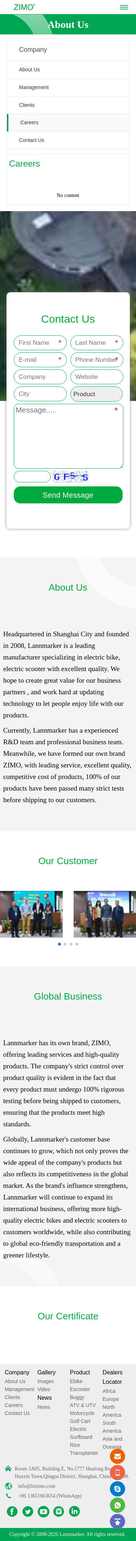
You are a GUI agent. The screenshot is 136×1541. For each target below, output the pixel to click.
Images (45, 1381)
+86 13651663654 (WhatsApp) (50, 1496)
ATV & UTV (83, 1405)
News (44, 1398)
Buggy (77, 1397)
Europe (111, 1399)
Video (43, 1389)
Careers (29, 122)
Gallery (46, 1372)
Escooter (80, 1389)
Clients (27, 105)
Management (34, 87)
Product (80, 1372)
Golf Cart (80, 1421)
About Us (29, 69)
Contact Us (31, 140)
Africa (109, 1391)
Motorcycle (82, 1413)
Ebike (76, 1381)
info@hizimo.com (36, 1486)
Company (17, 1372)
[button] (59, 944)
